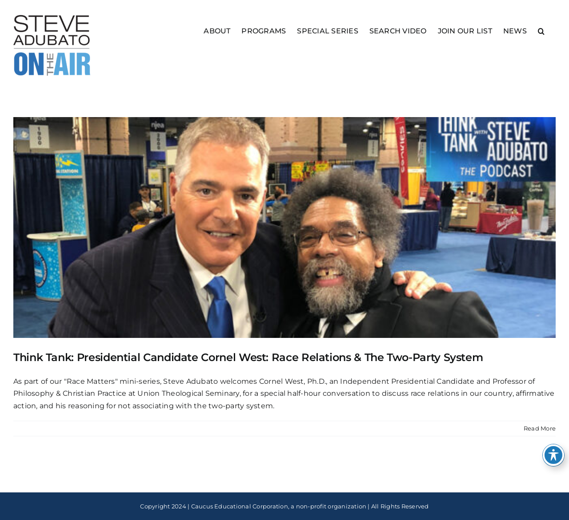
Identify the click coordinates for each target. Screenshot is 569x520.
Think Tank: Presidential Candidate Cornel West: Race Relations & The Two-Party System (248, 357)
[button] (541, 30)
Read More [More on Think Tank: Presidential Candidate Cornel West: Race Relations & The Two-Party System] (540, 428)
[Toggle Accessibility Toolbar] (553, 455)
